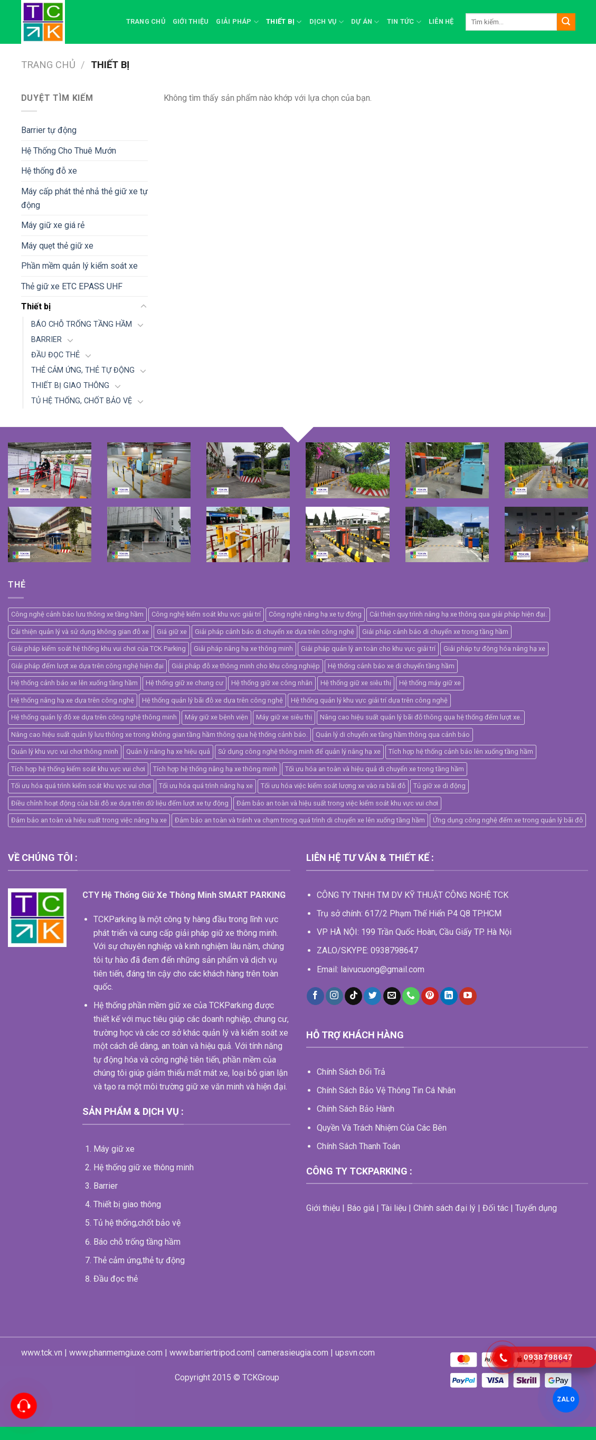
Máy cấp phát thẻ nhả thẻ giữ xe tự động (84, 198)
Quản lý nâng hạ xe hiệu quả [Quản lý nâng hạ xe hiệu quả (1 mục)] (168, 751)
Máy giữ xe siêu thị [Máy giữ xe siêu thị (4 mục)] (284, 717)
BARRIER (46, 339)
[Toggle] (143, 306)
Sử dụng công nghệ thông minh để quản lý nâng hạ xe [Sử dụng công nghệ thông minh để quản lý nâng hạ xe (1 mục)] (299, 751)
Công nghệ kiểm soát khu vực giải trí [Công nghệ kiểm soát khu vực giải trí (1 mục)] (206, 614)
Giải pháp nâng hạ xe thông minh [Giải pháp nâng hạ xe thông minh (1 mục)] (243, 648)
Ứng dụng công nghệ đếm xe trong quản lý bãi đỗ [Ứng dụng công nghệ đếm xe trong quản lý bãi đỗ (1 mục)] (508, 820)
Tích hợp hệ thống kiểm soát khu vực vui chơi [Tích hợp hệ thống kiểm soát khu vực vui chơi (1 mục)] (78, 769)
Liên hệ (441, 21)
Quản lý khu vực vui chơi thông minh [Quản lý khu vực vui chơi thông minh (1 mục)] (64, 751)
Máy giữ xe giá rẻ (52, 225)
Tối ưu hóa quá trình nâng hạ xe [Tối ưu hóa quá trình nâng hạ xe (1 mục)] (206, 786)
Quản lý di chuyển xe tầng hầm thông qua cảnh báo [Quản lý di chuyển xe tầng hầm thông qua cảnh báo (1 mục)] (393, 734)
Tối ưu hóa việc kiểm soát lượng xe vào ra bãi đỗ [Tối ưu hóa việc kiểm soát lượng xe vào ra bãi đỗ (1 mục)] (333, 786)
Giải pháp (237, 22)
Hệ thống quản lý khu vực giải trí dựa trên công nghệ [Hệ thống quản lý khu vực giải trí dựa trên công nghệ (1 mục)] (369, 700)
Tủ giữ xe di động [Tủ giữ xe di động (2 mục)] (439, 786)
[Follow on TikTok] (353, 996)
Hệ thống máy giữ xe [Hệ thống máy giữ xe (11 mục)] (430, 683)
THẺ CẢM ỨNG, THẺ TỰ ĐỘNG (83, 370)
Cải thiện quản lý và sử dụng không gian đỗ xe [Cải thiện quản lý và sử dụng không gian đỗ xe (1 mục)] (80, 632)
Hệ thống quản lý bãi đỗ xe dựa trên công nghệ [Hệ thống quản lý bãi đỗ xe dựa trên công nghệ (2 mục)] (212, 700)
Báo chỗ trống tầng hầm (137, 1242)
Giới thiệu (191, 21)
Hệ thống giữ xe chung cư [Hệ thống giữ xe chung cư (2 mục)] (184, 683)
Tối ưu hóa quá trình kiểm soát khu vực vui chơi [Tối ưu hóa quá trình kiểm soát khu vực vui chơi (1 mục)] (81, 786)
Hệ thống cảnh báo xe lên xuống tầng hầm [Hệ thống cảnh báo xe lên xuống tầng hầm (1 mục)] (74, 683)
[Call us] (411, 996)
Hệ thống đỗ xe (49, 171)
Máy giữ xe (114, 1149)
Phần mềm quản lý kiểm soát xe (79, 266)
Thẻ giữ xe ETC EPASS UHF (71, 286)
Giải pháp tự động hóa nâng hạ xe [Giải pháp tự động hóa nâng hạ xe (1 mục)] (494, 648)
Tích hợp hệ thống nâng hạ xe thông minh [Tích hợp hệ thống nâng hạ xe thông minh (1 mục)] (215, 769)
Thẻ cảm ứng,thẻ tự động (139, 1260)
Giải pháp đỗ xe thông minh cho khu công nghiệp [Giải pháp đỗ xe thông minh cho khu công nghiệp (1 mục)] (246, 666)
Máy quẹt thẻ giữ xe (57, 246)
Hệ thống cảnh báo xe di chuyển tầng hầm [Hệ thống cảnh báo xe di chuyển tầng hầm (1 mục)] (391, 666)
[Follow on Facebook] (315, 996)
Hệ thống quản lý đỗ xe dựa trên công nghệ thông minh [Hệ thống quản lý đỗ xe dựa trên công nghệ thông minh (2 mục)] (94, 717)
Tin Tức (404, 22)
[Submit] (566, 22)
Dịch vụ (326, 22)
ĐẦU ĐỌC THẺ (55, 354)
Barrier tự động (49, 130)
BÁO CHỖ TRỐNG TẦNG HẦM (81, 324)
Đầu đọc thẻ (115, 1279)
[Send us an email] (392, 996)
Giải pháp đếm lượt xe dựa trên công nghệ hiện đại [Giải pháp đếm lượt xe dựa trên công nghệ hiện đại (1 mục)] (87, 666)
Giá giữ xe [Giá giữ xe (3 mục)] (172, 632)
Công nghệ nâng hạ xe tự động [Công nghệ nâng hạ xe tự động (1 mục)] (315, 614)
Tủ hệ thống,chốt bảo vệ (137, 1223)
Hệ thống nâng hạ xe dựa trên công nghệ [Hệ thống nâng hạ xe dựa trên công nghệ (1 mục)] (72, 700)
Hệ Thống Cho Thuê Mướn (68, 151)
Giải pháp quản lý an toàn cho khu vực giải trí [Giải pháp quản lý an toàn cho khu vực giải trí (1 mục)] (368, 648)
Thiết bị (284, 22)
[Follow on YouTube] (468, 996)
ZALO (566, 1399)
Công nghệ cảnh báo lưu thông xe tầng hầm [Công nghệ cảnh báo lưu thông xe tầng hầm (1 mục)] (77, 614)
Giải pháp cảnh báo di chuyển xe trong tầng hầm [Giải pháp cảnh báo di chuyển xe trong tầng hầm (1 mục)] (435, 632)
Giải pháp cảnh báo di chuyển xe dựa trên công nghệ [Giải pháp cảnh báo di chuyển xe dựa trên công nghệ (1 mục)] (274, 632)
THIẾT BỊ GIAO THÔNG (70, 385)
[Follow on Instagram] (334, 996)
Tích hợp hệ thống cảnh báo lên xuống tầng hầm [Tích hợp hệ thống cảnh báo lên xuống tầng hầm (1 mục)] (461, 751)
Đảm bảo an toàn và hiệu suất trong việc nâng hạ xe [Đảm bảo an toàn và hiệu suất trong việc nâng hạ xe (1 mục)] (89, 820)
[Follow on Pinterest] (430, 996)
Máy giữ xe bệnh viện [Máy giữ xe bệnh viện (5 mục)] (216, 717)
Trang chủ (145, 21)
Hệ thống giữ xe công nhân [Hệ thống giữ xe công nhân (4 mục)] (272, 683)
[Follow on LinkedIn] (449, 996)
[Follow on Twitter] (372, 996)
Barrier (105, 1186)
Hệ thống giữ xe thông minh (143, 1167)
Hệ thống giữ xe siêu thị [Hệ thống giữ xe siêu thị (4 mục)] (355, 683)
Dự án (365, 22)
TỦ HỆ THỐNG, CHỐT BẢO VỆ (81, 400)
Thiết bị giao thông (127, 1204)
